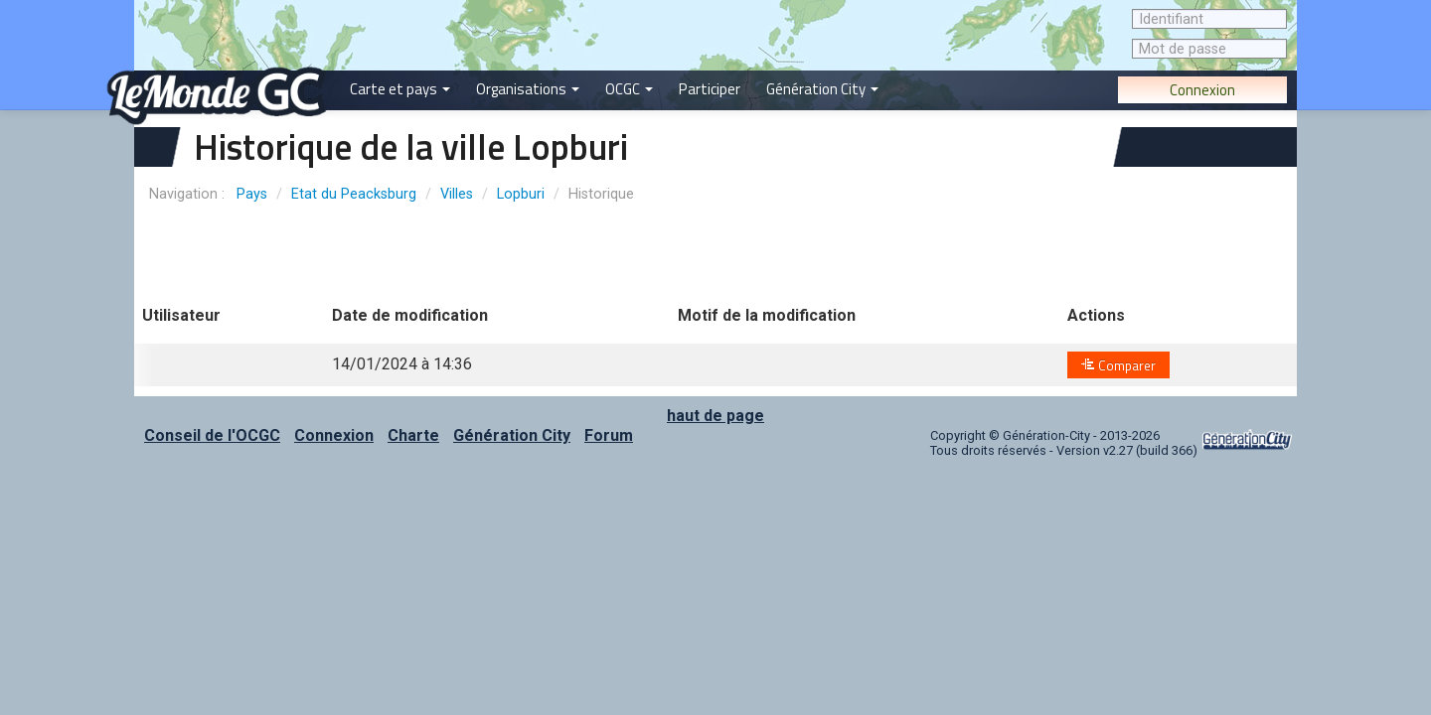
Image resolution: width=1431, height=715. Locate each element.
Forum (608, 435)
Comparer (1118, 365)
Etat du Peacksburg (353, 194)
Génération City (822, 88)
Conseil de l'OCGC (212, 435)
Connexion (1202, 89)
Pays (252, 194)
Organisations (527, 88)
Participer (709, 88)
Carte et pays (400, 88)
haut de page (715, 415)
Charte (413, 435)
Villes (456, 194)
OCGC (629, 88)
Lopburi (521, 194)
